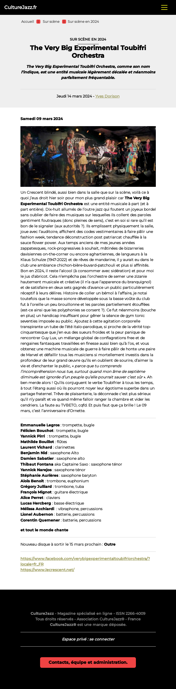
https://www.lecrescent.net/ (47, 569)
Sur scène (51, 22)
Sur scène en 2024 (83, 22)
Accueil (27, 22)
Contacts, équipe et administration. (88, 662)
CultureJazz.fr (20, 7)
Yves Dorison (107, 96)
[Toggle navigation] (164, 7)
